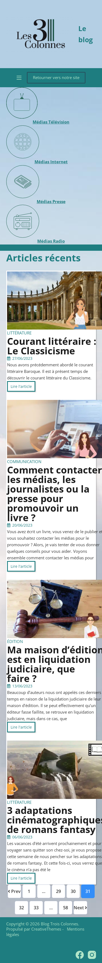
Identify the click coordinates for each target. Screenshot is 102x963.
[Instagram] (92, 955)
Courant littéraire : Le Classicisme (51, 346)
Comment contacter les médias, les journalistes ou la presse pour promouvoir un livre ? (54, 493)
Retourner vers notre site (56, 77)
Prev (14, 891)
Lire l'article (21, 386)
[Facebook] (80, 955)
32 (21, 908)
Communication (24, 461)
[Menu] (19, 77)
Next (80, 908)
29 (58, 891)
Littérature (19, 333)
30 (73, 891)
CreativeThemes (46, 929)
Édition (15, 641)
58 (65, 908)
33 (36, 908)
